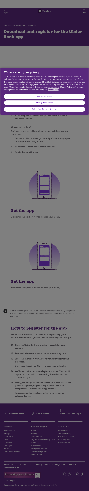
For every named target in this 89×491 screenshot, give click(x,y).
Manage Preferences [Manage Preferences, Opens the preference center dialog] (44, 103)
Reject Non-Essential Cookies (44, 109)
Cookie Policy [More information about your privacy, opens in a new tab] (53, 90)
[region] (44, 91)
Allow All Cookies (44, 96)
